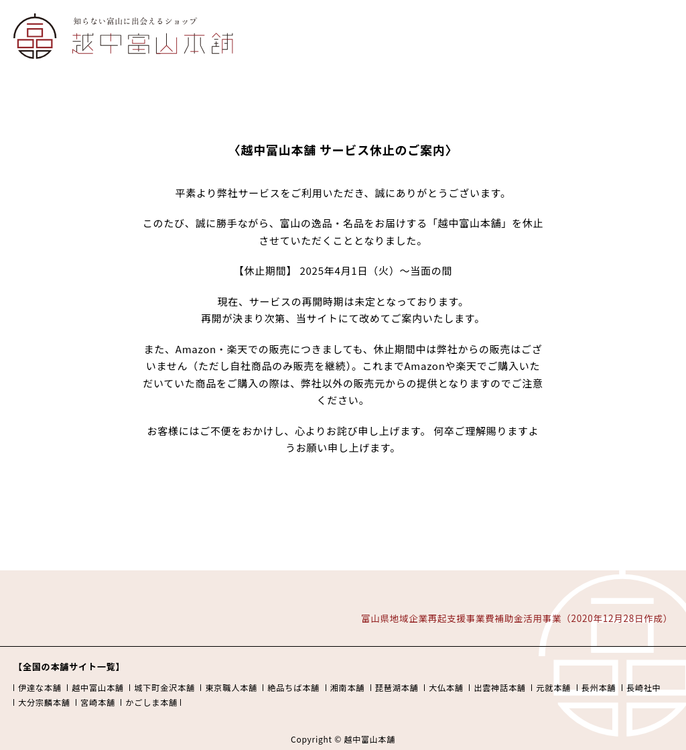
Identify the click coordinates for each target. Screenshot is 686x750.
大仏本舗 (446, 688)
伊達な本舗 (40, 688)
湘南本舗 (347, 688)
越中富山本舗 (98, 688)
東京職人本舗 (231, 688)
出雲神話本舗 (500, 688)
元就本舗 (553, 688)
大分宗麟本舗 (44, 702)
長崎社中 (643, 688)
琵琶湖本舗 (397, 688)
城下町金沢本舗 (164, 688)
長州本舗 (598, 688)
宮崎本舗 (97, 702)
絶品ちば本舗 (293, 688)
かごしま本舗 (151, 702)
